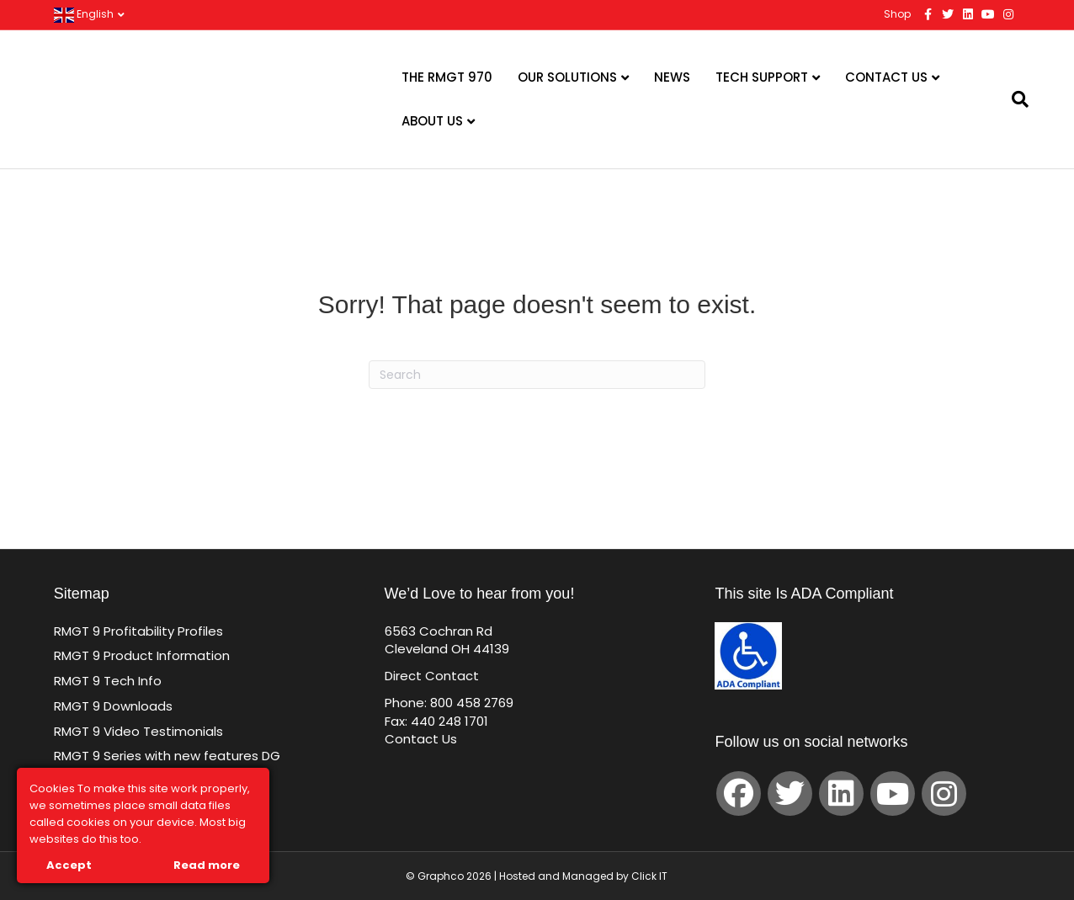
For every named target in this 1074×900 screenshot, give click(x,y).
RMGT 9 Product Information (142, 655)
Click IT (649, 876)
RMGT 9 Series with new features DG (167, 755)
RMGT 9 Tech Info (108, 681)
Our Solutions (567, 77)
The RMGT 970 (446, 77)
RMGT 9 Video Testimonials (138, 731)
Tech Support (761, 77)
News (672, 77)
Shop (897, 14)
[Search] (1009, 99)
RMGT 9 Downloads (113, 706)
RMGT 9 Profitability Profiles (138, 631)
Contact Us (886, 77)
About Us (432, 121)
